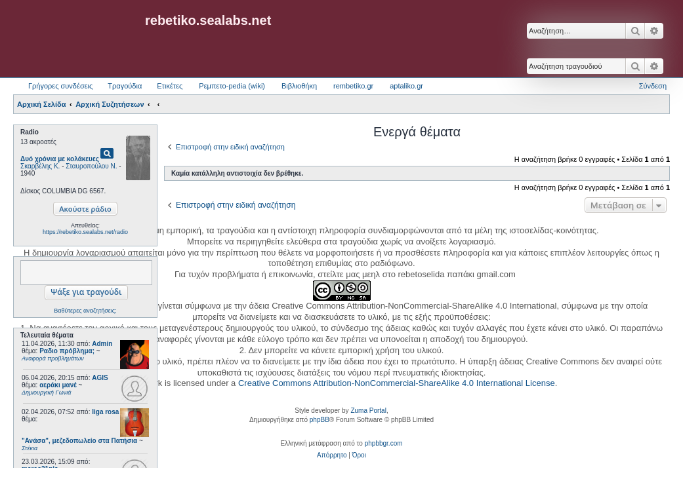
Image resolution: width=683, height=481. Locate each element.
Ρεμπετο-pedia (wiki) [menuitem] (232, 86)
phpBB (319, 419)
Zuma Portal (368, 410)
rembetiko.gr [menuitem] (353, 86)
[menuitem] (331, 455)
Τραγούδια (125, 86)
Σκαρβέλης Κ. (40, 166)
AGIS (100, 377)
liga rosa (105, 411)
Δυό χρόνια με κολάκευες (59, 159)
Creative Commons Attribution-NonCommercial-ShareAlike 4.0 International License (396, 383)
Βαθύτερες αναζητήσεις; (85, 310)
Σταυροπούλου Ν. (91, 166)
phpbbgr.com (384, 443)
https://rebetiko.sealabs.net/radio (85, 232)
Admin (102, 343)
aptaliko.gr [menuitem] (406, 86)
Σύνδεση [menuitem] (653, 86)
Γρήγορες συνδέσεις (60, 86)
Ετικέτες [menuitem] (169, 86)
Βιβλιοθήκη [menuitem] (299, 86)
